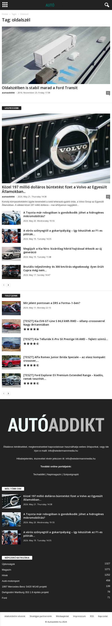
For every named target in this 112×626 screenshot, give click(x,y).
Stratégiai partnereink (41, 616)
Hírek (5, 575)
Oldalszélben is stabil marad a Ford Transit (40, 87)
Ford (4, 597)
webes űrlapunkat (88, 446)
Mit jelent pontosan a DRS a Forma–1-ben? (51, 303)
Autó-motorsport (10, 581)
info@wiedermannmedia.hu (63, 450)
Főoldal (5, 14)
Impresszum (79, 616)
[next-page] (8, 285)
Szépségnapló (71, 474)
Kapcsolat (103, 616)
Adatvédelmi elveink (15, 616)
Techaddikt (39, 474)
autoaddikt (8, 92)
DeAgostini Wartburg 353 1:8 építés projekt (25, 592)
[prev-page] (4, 285)
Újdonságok (8, 564)
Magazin (6, 569)
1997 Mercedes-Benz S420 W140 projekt (24, 586)
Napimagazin (54, 474)
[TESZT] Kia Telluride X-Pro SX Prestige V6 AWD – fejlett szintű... (65, 339)
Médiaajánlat (62, 616)
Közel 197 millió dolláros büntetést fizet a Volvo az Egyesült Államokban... (54, 189)
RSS (92, 616)
